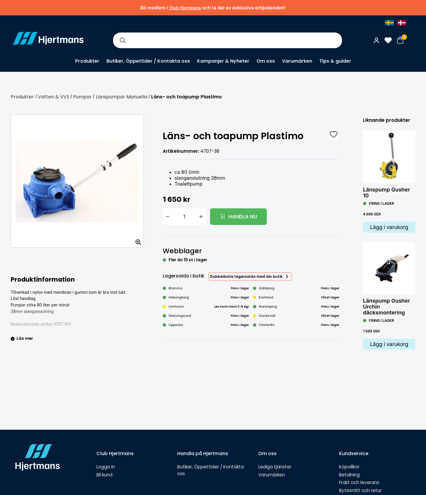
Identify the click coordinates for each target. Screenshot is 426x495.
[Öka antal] (201, 216)
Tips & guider (335, 61)
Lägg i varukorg (389, 227)
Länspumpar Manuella (121, 96)
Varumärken (297, 61)
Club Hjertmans (185, 7)
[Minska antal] (167, 216)
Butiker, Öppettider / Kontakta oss (148, 61)
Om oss (265, 61)
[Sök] (122, 40)
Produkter (87, 61)
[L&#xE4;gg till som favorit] (333, 134)
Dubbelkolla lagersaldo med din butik (246, 276)
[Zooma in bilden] (136, 240)
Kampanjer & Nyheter (223, 61)
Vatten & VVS (53, 96)
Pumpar (82, 96)
